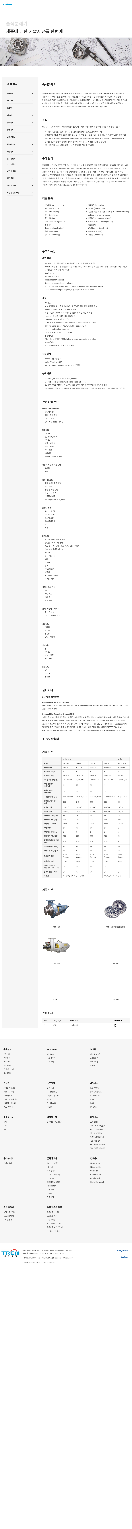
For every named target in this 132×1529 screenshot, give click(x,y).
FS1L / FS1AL (95, 1091)
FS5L (92, 1102)
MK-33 (49, 1106)
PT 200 (7, 1061)
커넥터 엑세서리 (10, 1087)
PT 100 (7, 1057)
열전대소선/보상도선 (54, 1121)
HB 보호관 (94, 1061)
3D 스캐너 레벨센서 (97, 1125)
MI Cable (50, 1053)
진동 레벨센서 (95, 1140)
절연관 (92, 1064)
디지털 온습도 (52, 1091)
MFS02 (93, 1106)
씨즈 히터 (50, 1061)
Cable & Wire (52, 1215)
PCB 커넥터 (8, 1106)
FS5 (92, 1098)
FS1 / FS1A (94, 1087)
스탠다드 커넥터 (10, 1091)
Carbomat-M (95, 1173)
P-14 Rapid (51, 1102)
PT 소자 (7, 1053)
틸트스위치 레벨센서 (98, 1147)
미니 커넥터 (8, 1094)
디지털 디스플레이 (53, 1181)
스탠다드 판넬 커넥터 (11, 1098)
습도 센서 (50, 1087)
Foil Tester (51, 1185)
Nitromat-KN (95, 1166)
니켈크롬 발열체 (10, 1211)
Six (5, 1128)
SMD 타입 (8, 1072)
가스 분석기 (51, 1170)
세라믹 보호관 (95, 1053)
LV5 (5, 1125)
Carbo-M (94, 1170)
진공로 (49, 1192)
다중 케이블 (51, 1219)
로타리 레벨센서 (96, 1132)
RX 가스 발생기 (52, 1162)
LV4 (5, 1121)
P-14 (49, 1098)
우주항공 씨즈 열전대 (55, 1226)
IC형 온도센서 (9, 1068)
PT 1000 (7, 1064)
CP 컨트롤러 (95, 1177)
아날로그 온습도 (53, 1094)
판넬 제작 (50, 1196)
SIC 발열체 (8, 1219)
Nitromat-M (95, 1162)
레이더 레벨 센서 (96, 1128)
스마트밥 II (94, 1121)
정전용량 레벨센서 (97, 1136)
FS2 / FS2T (95, 1094)
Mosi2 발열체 (9, 1215)
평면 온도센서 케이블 (55, 1222)
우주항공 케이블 (53, 1211)
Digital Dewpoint (97, 1181)
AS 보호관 (94, 1057)
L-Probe (50, 1177)
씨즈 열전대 (51, 1057)
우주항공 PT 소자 (53, 1230)
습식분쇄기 (13, 273)
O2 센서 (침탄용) (53, 1173)
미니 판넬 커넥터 (10, 1102)
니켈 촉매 (50, 1188)
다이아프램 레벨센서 (98, 1143)
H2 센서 (50, 1166)
